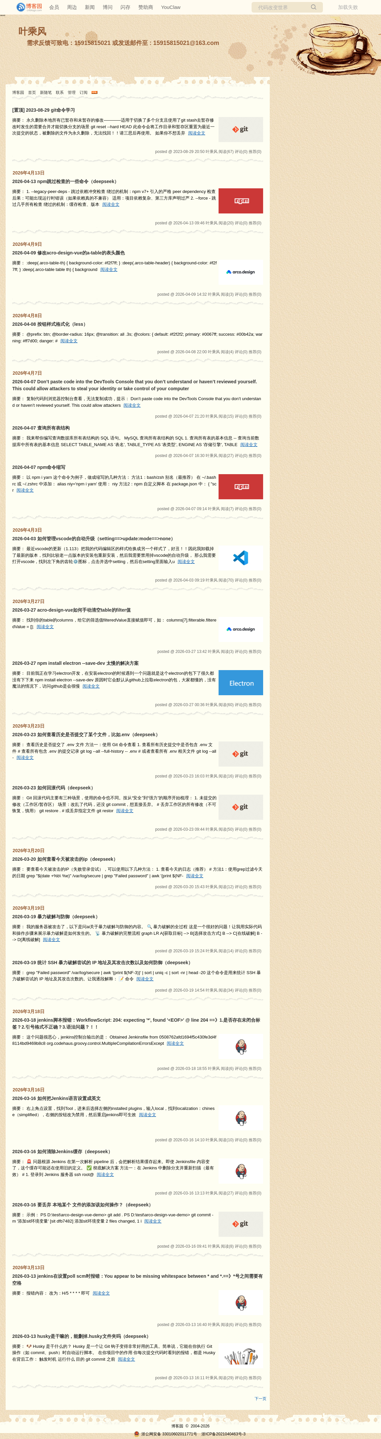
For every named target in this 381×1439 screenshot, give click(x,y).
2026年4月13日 (29, 172)
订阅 (83, 92)
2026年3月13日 (29, 1267)
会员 (54, 7)
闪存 (125, 7)
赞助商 (145, 7)
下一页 (260, 1398)
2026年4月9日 (27, 244)
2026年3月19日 (29, 908)
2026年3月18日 (29, 1011)
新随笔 (46, 92)
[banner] (26, 7)
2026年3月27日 (29, 601)
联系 (60, 92)
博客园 (18, 92)
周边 (72, 7)
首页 (32, 92)
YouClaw (171, 7)
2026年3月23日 (29, 726)
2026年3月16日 (29, 1089)
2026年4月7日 (27, 373)
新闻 (90, 7)
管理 (72, 92)
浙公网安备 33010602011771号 (165, 1434)
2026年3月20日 (29, 850)
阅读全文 (196, 133)
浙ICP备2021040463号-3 (223, 1434)
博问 (108, 7)
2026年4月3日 (27, 530)
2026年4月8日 (27, 315)
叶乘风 (32, 31)
